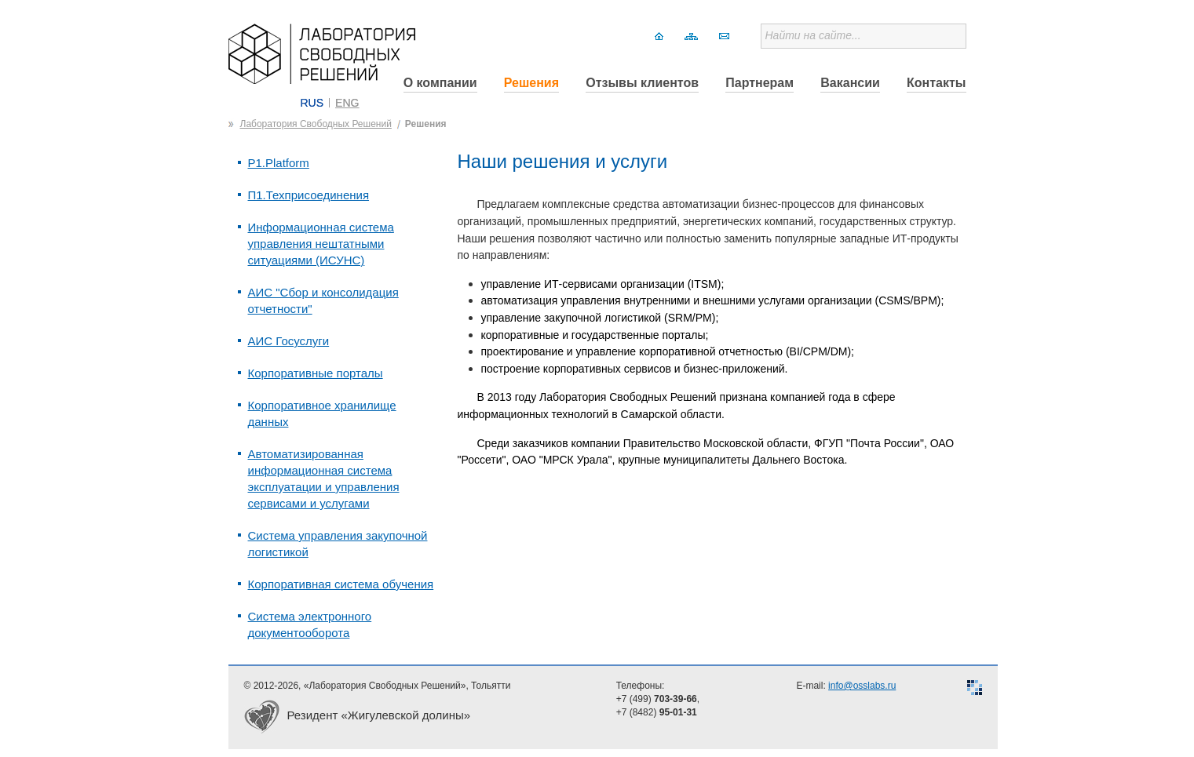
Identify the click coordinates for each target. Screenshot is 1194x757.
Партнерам (759, 82)
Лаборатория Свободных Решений (316, 123)
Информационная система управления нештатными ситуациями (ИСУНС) (321, 243)
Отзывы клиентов (642, 82)
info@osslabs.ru (862, 685)
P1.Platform (278, 162)
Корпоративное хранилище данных (322, 413)
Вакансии (850, 82)
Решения (531, 82)
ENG (347, 102)
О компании (440, 82)
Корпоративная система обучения (341, 584)
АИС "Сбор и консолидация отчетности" (323, 300)
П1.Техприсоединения (309, 195)
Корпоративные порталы (315, 373)
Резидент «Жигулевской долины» (379, 715)
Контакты (936, 82)
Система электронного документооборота (310, 624)
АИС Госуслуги (289, 341)
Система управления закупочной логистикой (338, 544)
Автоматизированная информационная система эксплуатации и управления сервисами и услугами (324, 478)
